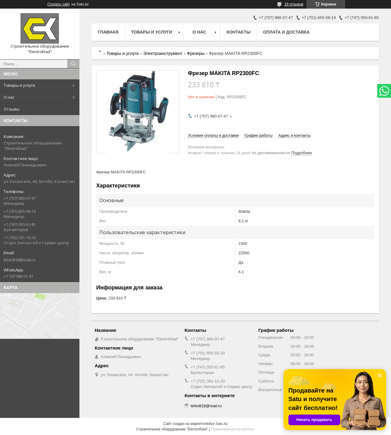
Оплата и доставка (286, 32)
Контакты (238, 32)
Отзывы (12, 109)
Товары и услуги (19, 85)
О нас (9, 97)
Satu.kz (221, 424)
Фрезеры (196, 53)
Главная (108, 32)
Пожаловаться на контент (232, 429)
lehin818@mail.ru (19, 260)
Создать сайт (58, 4)
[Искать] (73, 63)
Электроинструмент (163, 53)
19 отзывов (293, 4)
